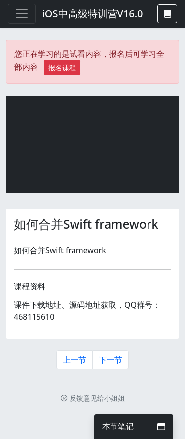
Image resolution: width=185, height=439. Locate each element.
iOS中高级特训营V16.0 (92, 13)
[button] (167, 13)
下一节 (110, 359)
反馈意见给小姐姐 (93, 398)
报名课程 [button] (62, 67)
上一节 (74, 359)
